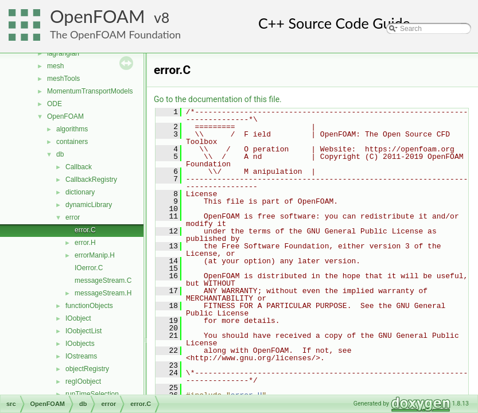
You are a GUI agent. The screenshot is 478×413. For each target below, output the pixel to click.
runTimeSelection (92, 394)
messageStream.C (103, 280)
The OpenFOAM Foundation (115, 34)
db (60, 154)
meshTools (63, 79)
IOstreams (81, 356)
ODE (54, 104)
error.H (85, 243)
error (72, 217)
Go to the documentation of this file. (218, 99)
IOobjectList (83, 331)
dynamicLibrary (88, 205)
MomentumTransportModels (90, 91)
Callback (78, 167)
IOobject (78, 318)
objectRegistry (87, 369)
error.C (85, 230)
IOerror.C (89, 268)
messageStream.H (103, 293)
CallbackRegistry (91, 180)
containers (72, 142)
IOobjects (80, 344)
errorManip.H (95, 255)
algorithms (72, 129)
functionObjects (89, 306)
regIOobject (83, 381)
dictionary (80, 192)
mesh (55, 66)
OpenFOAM (97, 16)
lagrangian (63, 53)
